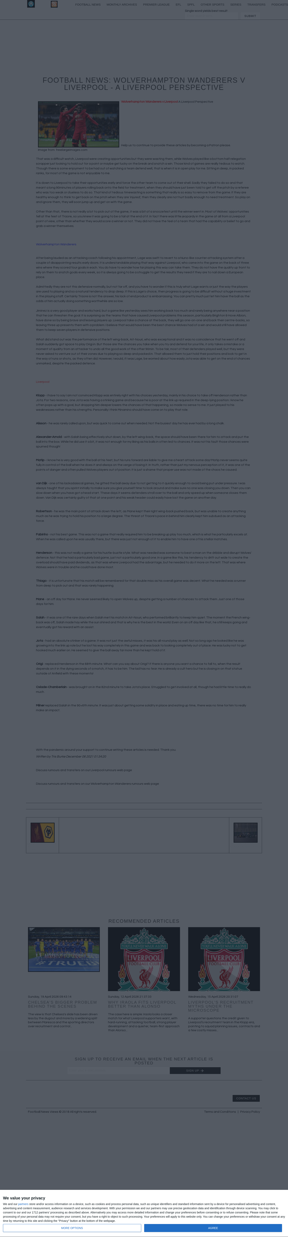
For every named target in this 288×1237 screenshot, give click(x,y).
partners (23, 1204)
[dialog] (144, 1213)
